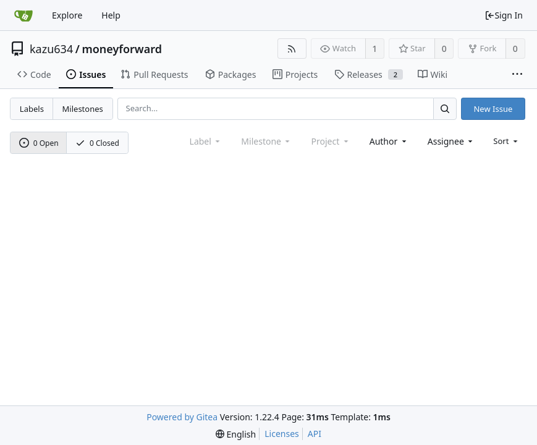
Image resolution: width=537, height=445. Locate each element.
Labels (32, 108)
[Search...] (445, 108)
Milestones (82, 108)
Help (111, 15)
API (314, 433)
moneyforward (122, 49)
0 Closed (97, 143)
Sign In (503, 15)
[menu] (506, 141)
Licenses (281, 433)
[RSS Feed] (292, 48)
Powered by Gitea (182, 417)
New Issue (492, 108)
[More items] (517, 74)
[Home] (23, 15)
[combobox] (389, 141)
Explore (67, 15)
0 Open (39, 143)
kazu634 (51, 49)
